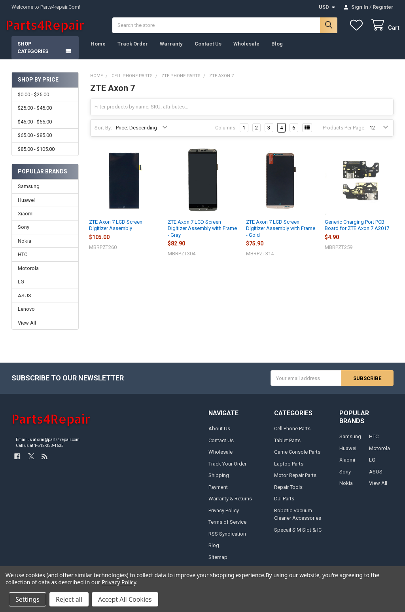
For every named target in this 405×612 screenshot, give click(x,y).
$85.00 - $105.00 (36, 155)
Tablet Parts (287, 446)
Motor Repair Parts (295, 482)
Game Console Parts (297, 458)
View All (27, 329)
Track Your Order (227, 470)
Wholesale (246, 50)
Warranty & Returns (230, 504)
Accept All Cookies (125, 599)
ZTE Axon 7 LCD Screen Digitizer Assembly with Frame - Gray (202, 234)
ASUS (24, 301)
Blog (277, 50)
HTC (22, 261)
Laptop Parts (288, 470)
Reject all (69, 599)
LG (21, 288)
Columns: (226, 134)
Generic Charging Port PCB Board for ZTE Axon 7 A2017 (357, 231)
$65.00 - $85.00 (35, 141)
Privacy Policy (223, 516)
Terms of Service (227, 528)
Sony (23, 233)
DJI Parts (284, 504)
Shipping (218, 482)
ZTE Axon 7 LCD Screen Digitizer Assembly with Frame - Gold (280, 234)
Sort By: (103, 134)
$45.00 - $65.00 (35, 128)
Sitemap (217, 563)
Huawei (26, 206)
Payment (218, 493)
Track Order (132, 50)
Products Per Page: (344, 134)
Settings (27, 599)
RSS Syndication (227, 540)
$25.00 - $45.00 (35, 114)
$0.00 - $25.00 (33, 100)
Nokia (24, 247)
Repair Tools (288, 493)
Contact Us (208, 50)
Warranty (171, 50)
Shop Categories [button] (32, 54)
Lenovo (26, 315)
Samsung (29, 192)
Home (98, 50)
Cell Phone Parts (292, 435)
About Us (219, 435)
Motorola (28, 274)
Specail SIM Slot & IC (298, 536)
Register (383, 7)
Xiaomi (26, 219)
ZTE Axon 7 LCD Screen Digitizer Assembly (115, 231)
